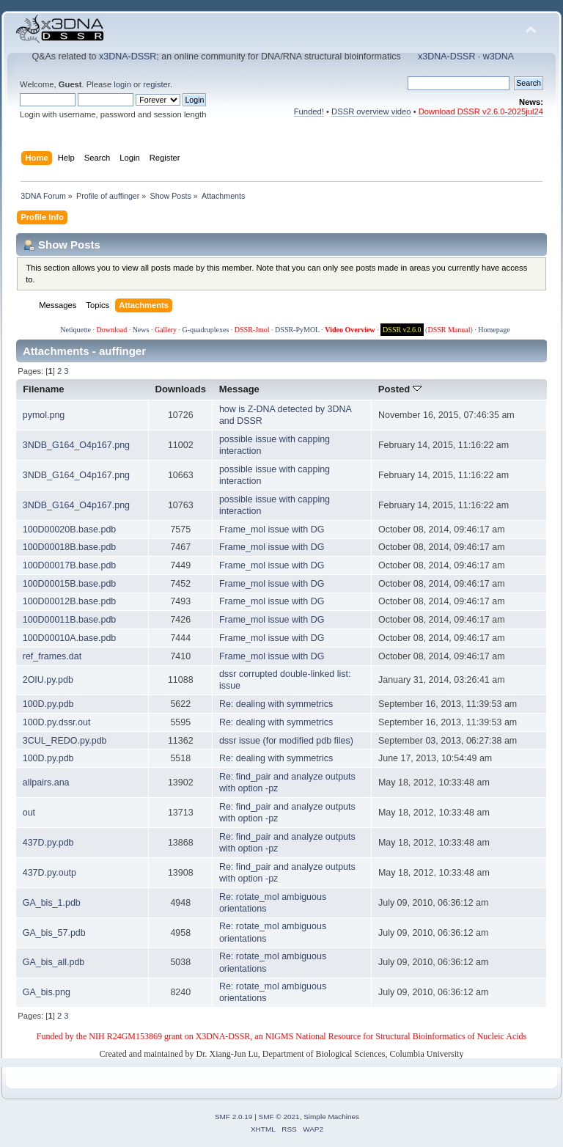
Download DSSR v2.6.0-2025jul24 (481, 111)
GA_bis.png (46, 992)
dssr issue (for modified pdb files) (286, 741)
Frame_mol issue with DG (271, 529)
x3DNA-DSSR (127, 56)
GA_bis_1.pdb (52, 903)
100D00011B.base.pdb (70, 620)
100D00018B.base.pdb (70, 547)
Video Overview (350, 330)
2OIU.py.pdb (48, 680)
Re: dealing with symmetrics (276, 704)
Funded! (309, 111)
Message (239, 389)
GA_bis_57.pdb (54, 933)
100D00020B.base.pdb (70, 529)
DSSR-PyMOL (297, 330)
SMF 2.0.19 (234, 1117)
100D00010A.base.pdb (70, 638)
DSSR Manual (448, 330)
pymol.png (44, 415)
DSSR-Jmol (252, 330)
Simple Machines (331, 1117)
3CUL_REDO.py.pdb (65, 741)
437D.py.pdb (48, 843)
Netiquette (75, 330)
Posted (400, 389)
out (29, 812)
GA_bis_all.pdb (54, 962)
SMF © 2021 (279, 1117)
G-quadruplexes (205, 330)
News (141, 330)
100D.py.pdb (48, 704)
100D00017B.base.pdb (70, 565)
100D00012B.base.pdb (70, 601)
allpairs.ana (46, 782)
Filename (44, 389)
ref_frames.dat (52, 656)
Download (111, 330)
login (122, 84)
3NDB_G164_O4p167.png (76, 445)
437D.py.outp (49, 873)
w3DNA (498, 56)
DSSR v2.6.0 (402, 330)
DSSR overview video (371, 111)
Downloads (181, 389)
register (156, 84)
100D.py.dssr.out (57, 722)
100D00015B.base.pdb (70, 584)
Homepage (493, 330)
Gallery (166, 330)
